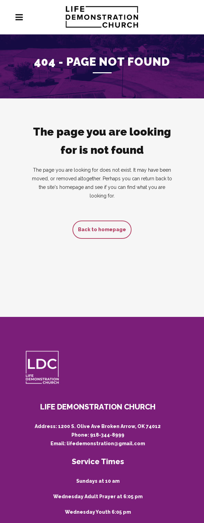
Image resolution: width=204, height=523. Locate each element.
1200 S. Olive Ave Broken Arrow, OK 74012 (109, 426)
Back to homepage (102, 229)
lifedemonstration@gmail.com (106, 443)
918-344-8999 (107, 435)
